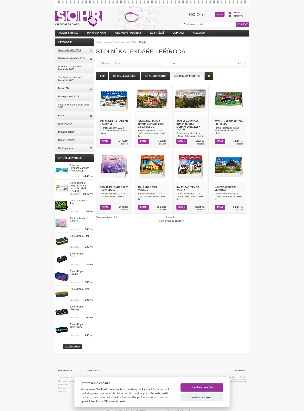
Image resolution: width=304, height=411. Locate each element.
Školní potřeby (65, 148)
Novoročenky (65, 123)
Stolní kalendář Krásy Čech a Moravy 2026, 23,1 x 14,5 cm (188, 125)
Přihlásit (236, 13)
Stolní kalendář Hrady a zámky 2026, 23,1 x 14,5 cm (151, 124)
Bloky (61, 115)
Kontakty (199, 32)
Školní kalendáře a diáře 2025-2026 (74, 106)
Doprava (178, 32)
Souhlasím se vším (202, 387)
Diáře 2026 (64, 88)
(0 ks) (197, 14)
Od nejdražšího (155, 76)
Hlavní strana (103, 42)
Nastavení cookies (202, 397)
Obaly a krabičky (66, 140)
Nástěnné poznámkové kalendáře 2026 (70, 68)
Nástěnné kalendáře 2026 (71, 58)
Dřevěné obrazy (66, 132)
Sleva (117, 63)
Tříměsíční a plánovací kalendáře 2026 (70, 79)
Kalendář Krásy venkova (225, 188)
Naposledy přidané (187, 76)
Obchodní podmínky (128, 32)
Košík (220, 14)
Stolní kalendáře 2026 (124, 42)
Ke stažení (157, 32)
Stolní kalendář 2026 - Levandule (114, 188)
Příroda (142, 42)
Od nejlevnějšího (124, 76)
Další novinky (72, 347)
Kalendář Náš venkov (147, 188)
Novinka (106, 63)
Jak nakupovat (96, 32)
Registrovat (238, 16)
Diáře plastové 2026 (68, 96)
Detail (105, 141)
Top (102, 76)
